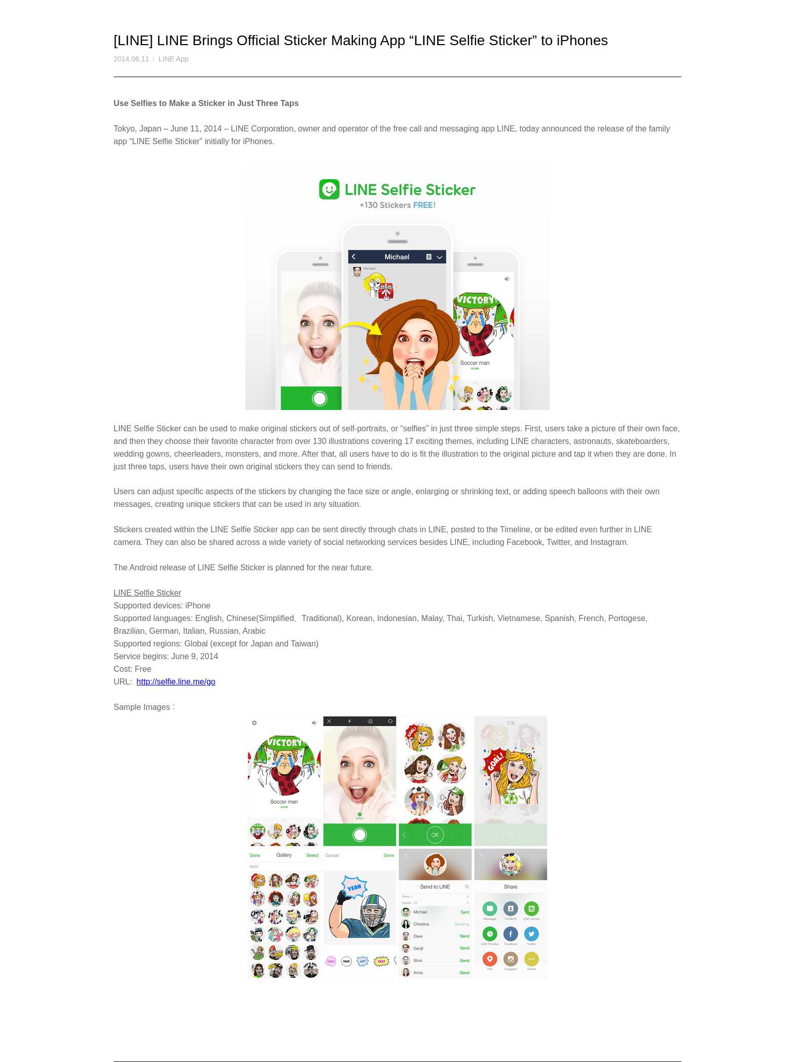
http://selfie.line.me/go (175, 681)
